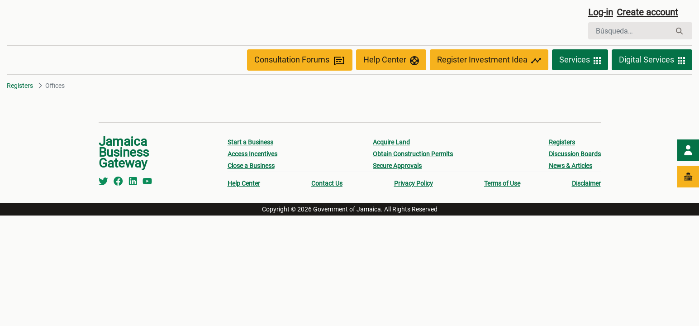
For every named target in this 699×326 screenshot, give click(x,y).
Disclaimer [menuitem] (586, 183)
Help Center (391, 59)
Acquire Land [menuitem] (391, 142)
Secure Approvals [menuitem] (397, 165)
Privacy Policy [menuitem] (413, 183)
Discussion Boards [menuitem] (575, 154)
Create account (647, 12)
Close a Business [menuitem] (251, 165)
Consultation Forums (299, 60)
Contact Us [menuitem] (326, 183)
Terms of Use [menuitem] (502, 183)
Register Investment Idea (489, 59)
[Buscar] (629, 30)
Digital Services (652, 59)
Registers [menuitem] (562, 142)
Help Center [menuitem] (244, 183)
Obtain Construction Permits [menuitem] (413, 154)
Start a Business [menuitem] (250, 142)
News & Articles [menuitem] (570, 165)
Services (580, 59)
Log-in (600, 12)
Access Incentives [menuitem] (252, 154)
